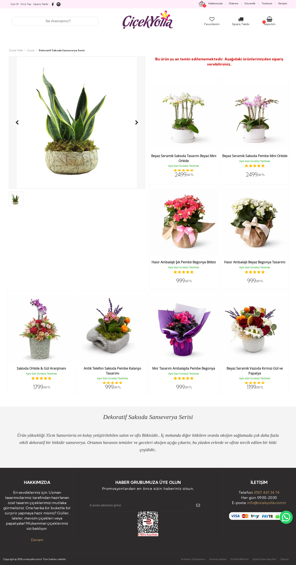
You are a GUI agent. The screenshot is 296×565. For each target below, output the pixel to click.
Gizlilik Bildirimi (240, 559)
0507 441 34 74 (267, 492)
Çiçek (30, 50)
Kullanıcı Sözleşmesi (193, 559)
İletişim (285, 559)
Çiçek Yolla (16, 50)
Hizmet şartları (218, 559)
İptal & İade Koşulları (264, 559)
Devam (37, 539)
